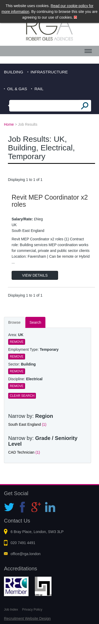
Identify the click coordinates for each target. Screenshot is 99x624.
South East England (27, 424)
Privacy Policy (32, 609)
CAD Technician (24, 452)
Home (9, 124)
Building (13, 72)
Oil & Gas (17, 89)
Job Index (11, 609)
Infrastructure (49, 72)
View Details (35, 275)
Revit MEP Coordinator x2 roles (50, 201)
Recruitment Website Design (27, 618)
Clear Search (22, 396)
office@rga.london (26, 554)
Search (35, 322)
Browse (14, 322)
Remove (16, 342)
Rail (38, 89)
